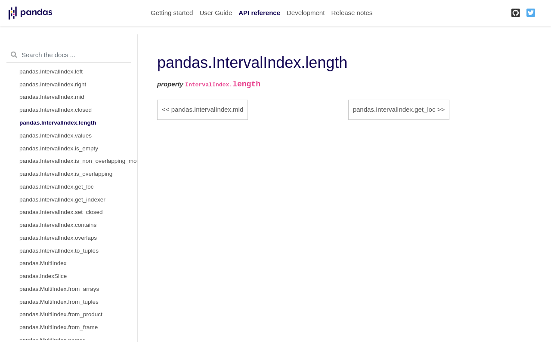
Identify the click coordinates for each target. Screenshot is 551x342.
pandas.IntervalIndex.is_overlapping (65, 174)
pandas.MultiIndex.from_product (60, 314)
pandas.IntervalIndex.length (57, 122)
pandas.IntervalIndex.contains (57, 225)
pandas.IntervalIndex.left (51, 71)
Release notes (351, 12)
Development (306, 12)
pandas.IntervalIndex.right (52, 84)
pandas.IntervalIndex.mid (51, 97)
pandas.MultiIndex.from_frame (58, 327)
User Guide (215, 12)
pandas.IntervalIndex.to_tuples (59, 250)
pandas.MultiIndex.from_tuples (59, 302)
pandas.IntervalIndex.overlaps (58, 238)
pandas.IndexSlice (43, 276)
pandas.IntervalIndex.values (55, 135)
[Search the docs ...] (68, 55)
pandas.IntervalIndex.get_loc (56, 186)
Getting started (172, 12)
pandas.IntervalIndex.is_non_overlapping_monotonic (78, 161)
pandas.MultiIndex (43, 263)
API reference (259, 12)
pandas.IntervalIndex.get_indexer (62, 199)
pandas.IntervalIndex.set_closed (61, 212)
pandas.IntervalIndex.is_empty (58, 148)
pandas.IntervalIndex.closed (55, 110)
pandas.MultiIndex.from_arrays (59, 289)
